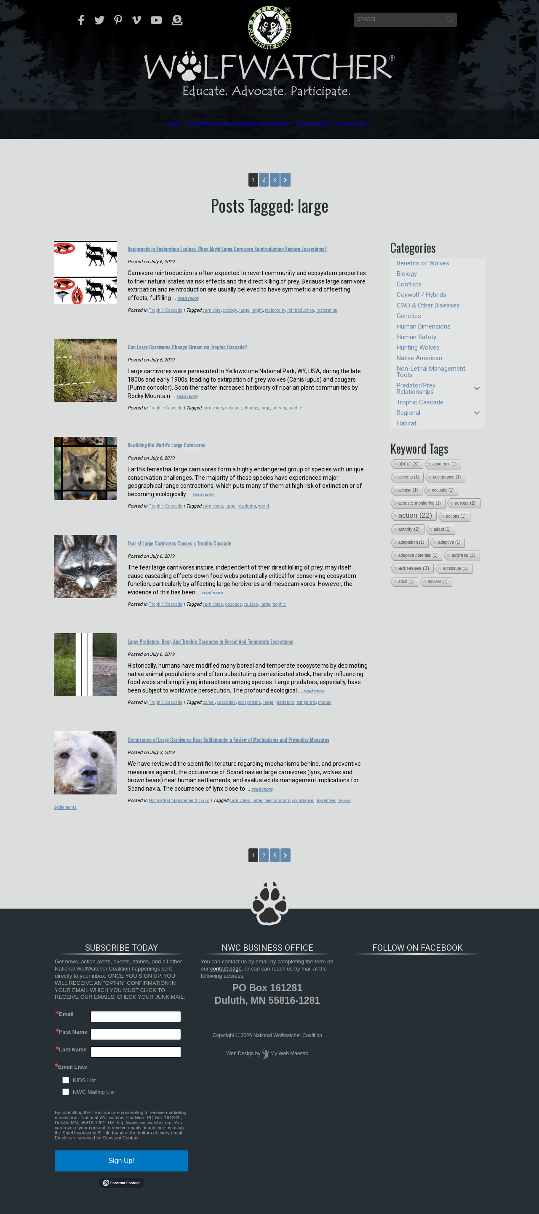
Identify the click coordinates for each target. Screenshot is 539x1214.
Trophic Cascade (92, 319)
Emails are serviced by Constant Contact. (97, 1149)
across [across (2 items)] (465, 502)
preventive (262, 819)
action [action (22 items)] (415, 515)
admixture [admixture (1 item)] (455, 568)
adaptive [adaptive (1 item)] (449, 542)
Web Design (239, 1066)
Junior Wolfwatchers (375, 124)
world (267, 509)
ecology (160, 319)
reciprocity (208, 319)
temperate (242, 712)
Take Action (290, 124)
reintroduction (235, 319)
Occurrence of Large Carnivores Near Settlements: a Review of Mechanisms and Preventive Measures (243, 752)
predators (218, 712)
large (175, 319)
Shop (180, 124)
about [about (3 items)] (408, 464)
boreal (137, 712)
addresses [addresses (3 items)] (413, 568)
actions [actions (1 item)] (456, 516)
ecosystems (181, 712)
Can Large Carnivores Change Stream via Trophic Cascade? (235, 353)
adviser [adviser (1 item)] (437, 581)
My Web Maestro (289, 1066)
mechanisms (210, 819)
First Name (73, 1044)
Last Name (73, 1062)
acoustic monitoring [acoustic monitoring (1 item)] (419, 503)
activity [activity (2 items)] (409, 529)
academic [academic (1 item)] (444, 464)
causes (255, 604)
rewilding (250, 509)
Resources (228, 124)
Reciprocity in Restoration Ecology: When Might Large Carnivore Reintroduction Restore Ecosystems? (245, 252)
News (105, 124)
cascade (237, 414)
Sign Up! (121, 1173)
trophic (302, 414)
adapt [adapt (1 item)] (442, 529)
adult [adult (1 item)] (406, 581)
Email (66, 1026)
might (188, 319)
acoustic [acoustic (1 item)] (443, 490)
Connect (455, 124)
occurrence (237, 819)
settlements (303, 819)
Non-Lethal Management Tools (107, 819)
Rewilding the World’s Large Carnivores (199, 449)
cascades (156, 712)
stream (285, 414)
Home (72, 124)
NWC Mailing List (94, 1104)
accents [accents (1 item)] (408, 477)
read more (190, 307)
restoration (263, 319)
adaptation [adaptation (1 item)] (411, 542)
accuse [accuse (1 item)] (408, 490)
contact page (225, 981)
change (255, 414)
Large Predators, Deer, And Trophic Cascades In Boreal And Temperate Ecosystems (235, 645)
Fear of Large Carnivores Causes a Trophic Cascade (221, 544)
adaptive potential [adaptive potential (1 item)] (418, 555)
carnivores (215, 414)
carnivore (140, 319)
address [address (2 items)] (463, 555)
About (143, 124)
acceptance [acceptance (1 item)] (447, 477)
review (281, 819)
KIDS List (84, 1092)
